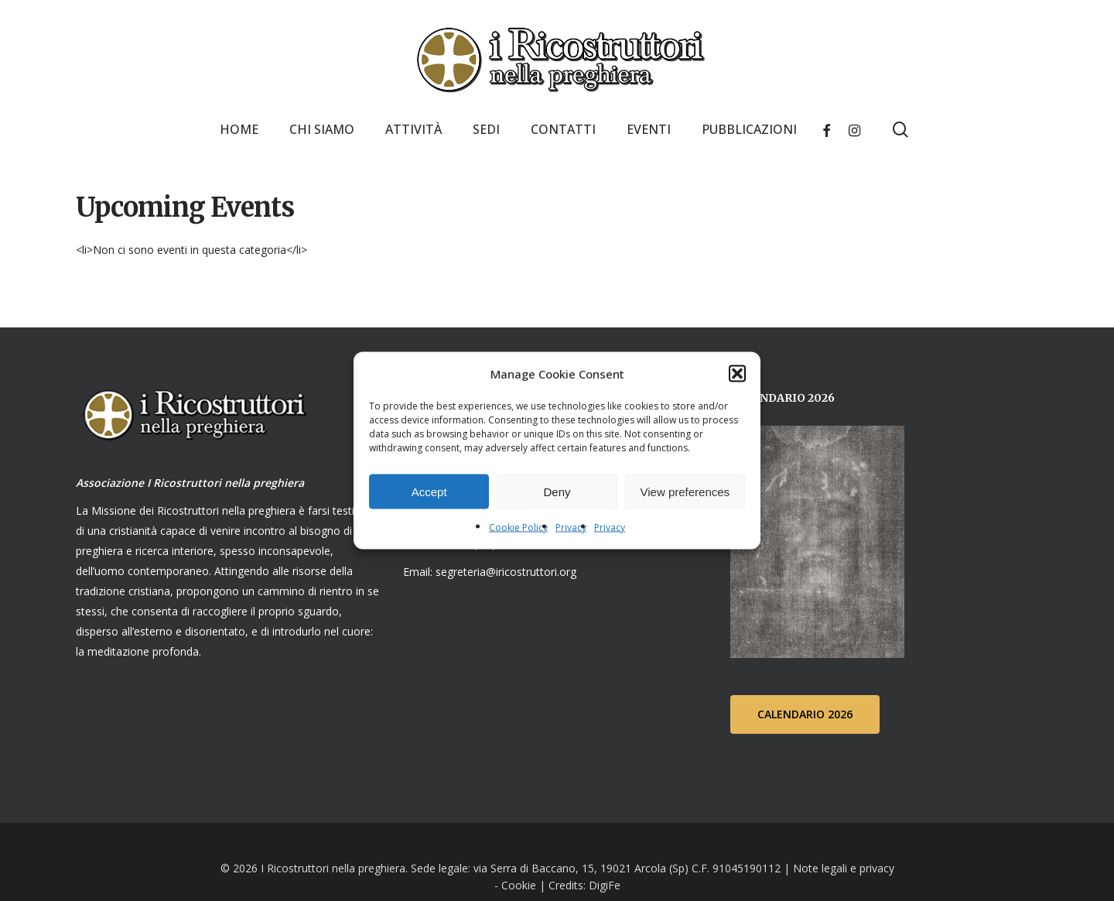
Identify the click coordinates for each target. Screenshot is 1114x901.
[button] (737, 374)
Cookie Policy (518, 527)
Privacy (570, 527)
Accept (429, 491)
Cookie (518, 884)
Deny (556, 491)
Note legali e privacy (843, 867)
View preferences (685, 491)
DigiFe (603, 884)
